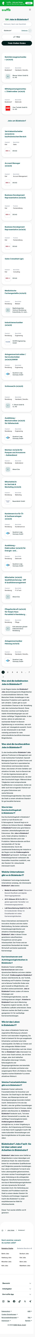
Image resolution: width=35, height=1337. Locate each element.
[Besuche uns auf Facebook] (14, 1301)
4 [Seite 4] (17, 672)
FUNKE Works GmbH (19, 1325)
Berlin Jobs (5, 1253)
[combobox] (17, 24)
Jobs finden (10, 1230)
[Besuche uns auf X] (25, 1301)
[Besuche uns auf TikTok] (20, 1301)
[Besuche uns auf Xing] (30, 1301)
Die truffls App (16, 1294)
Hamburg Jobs (6, 1257)
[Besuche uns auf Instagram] (3, 1301)
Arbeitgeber (16, 1289)
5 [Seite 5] (21, 672)
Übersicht (16, 1283)
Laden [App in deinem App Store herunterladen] (29, 3)
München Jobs (6, 1261)
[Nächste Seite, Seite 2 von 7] (3, 676)
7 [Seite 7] (29, 672)
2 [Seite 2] (7, 672)
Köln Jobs (5, 1265)
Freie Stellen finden (17, 43)
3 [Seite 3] (12, 672)
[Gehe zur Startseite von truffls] (6, 9)
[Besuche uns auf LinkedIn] (9, 1301)
